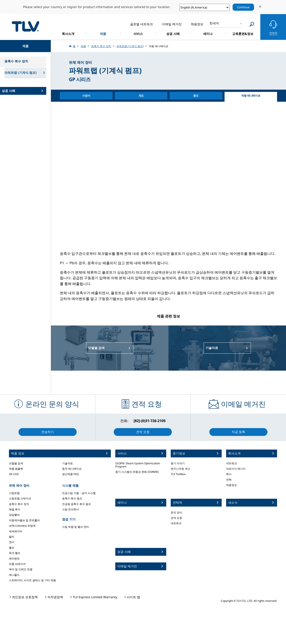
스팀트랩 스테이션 (20, 498)
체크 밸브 (14, 553)
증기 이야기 (178, 463)
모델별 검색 (16, 463)
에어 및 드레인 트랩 (20, 569)
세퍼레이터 (15, 531)
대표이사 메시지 (236, 469)
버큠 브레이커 (17, 564)
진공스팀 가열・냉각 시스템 (79, 493)
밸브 (11, 547)
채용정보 (231, 485)
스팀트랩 (14, 493)
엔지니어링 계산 (180, 469)
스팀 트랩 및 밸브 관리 (75, 527)
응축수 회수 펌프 (72, 498)
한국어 (214, 23)
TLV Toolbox (178, 474)
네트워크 (176, 523)
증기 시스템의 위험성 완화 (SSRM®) (137, 472)
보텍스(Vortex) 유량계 (22, 526)
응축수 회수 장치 (19, 504)
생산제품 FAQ (70, 474)
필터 (11, 537)
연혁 (228, 480)
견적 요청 (176, 518)
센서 (11, 542)
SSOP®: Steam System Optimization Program (137, 464)
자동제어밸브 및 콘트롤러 (24, 520)
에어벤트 (14, 558)
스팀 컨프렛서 (70, 509)
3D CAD (14, 474)
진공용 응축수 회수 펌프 (76, 504)
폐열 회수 (14, 509)
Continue (243, 7)
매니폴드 (14, 575)
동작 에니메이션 (72, 469)
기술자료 (67, 463)
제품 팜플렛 (16, 469)
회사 (228, 474)
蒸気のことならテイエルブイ (25, 26)
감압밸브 (14, 515)
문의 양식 (176, 512)
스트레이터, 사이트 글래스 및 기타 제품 (32, 580)
